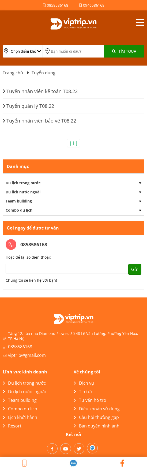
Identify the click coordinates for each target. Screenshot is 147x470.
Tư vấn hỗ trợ (90, 400)
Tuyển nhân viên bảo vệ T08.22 (39, 120)
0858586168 (55, 5)
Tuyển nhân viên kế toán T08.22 (40, 91)
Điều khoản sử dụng (97, 409)
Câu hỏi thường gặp (96, 417)
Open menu (140, 22)
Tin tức (83, 392)
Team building (19, 201)
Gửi (134, 269)
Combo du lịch (19, 210)
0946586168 (91, 5)
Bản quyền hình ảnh (96, 426)
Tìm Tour (124, 51)
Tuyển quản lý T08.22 (28, 106)
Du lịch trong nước (23, 182)
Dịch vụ (84, 383)
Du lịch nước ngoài (23, 191)
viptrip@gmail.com (27, 355)
